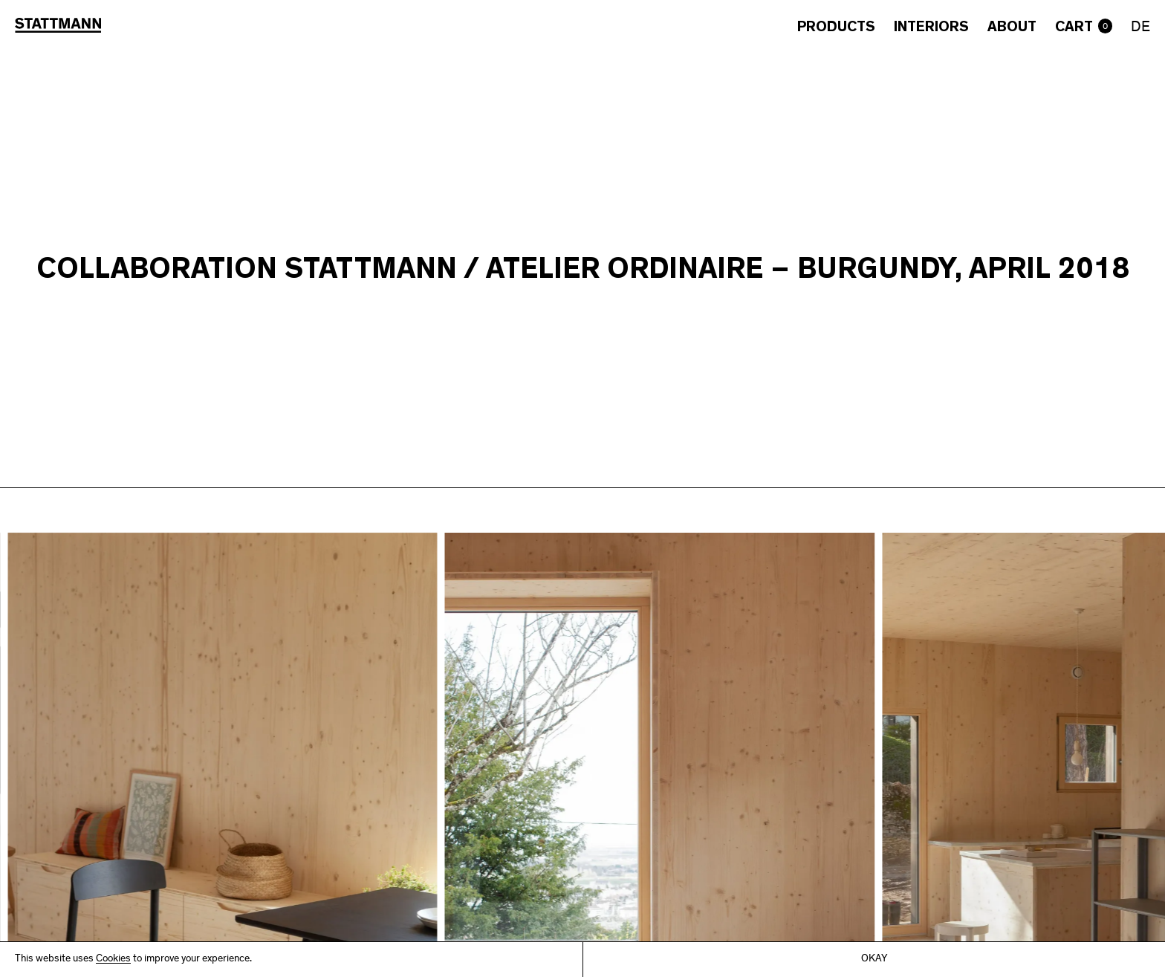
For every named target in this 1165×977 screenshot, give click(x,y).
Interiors (931, 26)
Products (836, 26)
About (1011, 26)
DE (1140, 28)
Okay (874, 960)
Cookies (113, 960)
